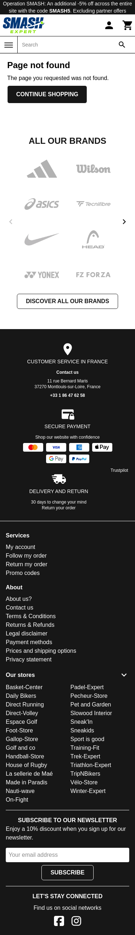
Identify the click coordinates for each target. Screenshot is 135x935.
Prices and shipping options (41, 651)
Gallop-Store (22, 739)
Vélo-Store (84, 782)
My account (20, 547)
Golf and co (20, 748)
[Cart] (128, 25)
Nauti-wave (20, 791)
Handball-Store (25, 756)
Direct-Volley (22, 713)
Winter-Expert (88, 791)
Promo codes (23, 573)
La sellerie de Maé (29, 774)
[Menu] (8, 45)
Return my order (27, 564)
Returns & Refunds (30, 625)
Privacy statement (28, 659)
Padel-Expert (87, 687)
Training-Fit (85, 748)
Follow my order (26, 556)
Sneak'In (82, 722)
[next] (124, 222)
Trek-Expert (85, 756)
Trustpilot (119, 470)
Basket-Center (24, 687)
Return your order (59, 507)
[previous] (11, 222)
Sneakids (82, 730)
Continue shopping (47, 94)
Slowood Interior (91, 713)
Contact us (67, 372)
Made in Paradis (27, 782)
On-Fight (17, 800)
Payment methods (29, 642)
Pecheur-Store (89, 696)
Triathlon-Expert (91, 765)
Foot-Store (19, 730)
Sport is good (87, 739)
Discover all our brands (67, 301)
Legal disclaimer (27, 633)
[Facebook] (59, 922)
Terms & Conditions (31, 616)
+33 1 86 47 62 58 (67, 395)
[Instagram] (76, 922)
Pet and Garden (91, 704)
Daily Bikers (21, 696)
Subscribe (67, 872)
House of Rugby (26, 765)
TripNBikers (85, 774)
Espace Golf (21, 722)
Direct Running (25, 704)
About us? (19, 599)
